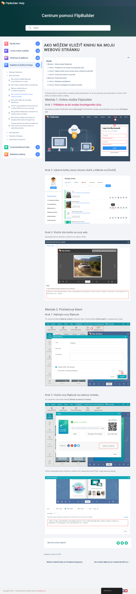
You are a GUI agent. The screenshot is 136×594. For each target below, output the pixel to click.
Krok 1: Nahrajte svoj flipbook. (60, 81)
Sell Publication (14, 132)
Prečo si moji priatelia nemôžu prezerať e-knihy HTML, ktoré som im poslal (24, 107)
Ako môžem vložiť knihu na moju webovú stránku (22, 95)
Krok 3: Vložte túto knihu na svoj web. (63, 74)
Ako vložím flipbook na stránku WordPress (21, 101)
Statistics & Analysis (16, 136)
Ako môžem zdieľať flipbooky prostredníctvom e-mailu (21, 80)
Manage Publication (15, 72)
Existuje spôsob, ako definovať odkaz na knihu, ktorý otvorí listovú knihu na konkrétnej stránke (24, 126)
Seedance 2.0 (41, 591)
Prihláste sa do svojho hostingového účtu (77, 104)
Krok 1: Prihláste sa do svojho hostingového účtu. (67, 68)
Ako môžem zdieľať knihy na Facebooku (24, 85)
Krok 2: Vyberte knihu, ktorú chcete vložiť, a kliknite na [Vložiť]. (71, 71)
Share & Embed (14, 75)
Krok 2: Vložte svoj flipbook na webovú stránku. (66, 85)
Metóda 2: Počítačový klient (57, 78)
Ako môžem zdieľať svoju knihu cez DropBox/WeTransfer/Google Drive (23, 119)
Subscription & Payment (17, 139)
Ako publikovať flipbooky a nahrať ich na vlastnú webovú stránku (24, 113)
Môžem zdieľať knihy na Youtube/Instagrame (19, 89)
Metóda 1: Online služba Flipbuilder (59, 64)
